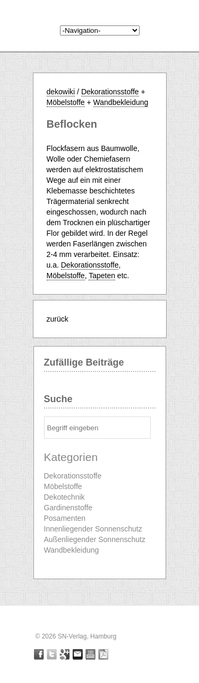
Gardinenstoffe (68, 507)
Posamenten (65, 518)
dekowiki (61, 91)
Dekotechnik (64, 497)
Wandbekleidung (121, 102)
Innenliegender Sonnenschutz (93, 529)
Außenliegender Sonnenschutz (94, 539)
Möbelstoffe (66, 102)
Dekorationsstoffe (110, 91)
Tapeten (102, 275)
